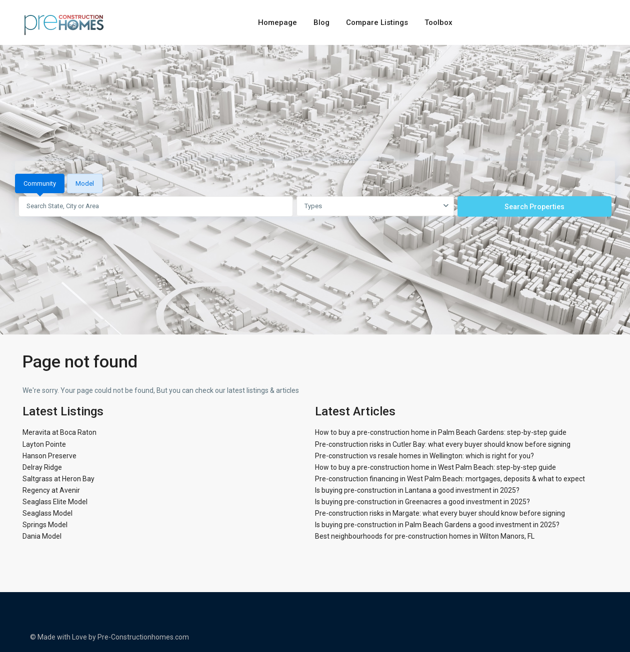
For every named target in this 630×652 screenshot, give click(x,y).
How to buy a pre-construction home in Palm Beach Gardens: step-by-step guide (440, 432)
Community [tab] (40, 183)
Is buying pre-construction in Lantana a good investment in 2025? (417, 490)
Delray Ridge (42, 467)
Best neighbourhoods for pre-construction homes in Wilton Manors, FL (424, 536)
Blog (322, 22)
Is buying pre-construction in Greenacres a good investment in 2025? (422, 502)
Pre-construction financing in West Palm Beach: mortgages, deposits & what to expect (450, 479)
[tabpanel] (315, 206)
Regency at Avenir (51, 490)
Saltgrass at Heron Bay (58, 479)
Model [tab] (85, 183)
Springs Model (45, 525)
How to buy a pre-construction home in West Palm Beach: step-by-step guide (435, 467)
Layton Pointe (44, 444)
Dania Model (42, 536)
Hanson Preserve (49, 456)
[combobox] (375, 206)
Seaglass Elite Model (55, 502)
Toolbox (438, 22)
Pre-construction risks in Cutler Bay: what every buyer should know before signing (442, 444)
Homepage (277, 22)
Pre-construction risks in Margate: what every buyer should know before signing (440, 513)
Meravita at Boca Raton (59, 432)
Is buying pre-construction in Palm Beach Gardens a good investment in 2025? (437, 525)
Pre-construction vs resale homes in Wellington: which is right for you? (424, 456)
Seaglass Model (47, 513)
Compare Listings (377, 22)
